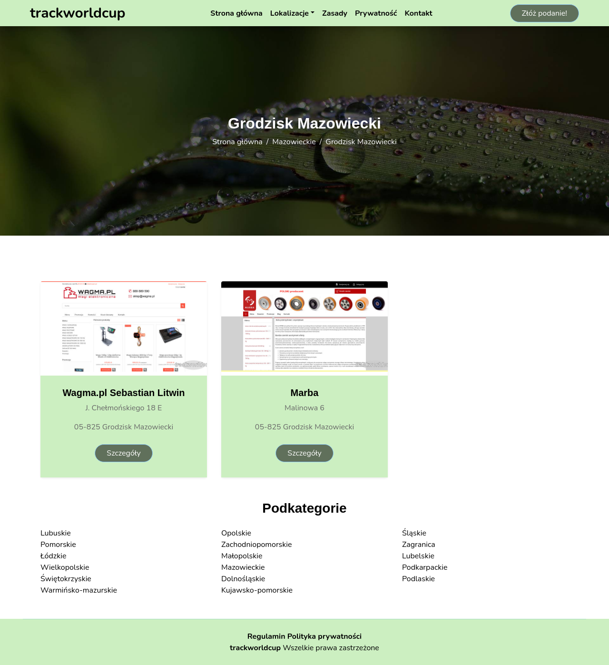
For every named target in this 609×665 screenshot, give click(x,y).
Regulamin (266, 636)
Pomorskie (58, 544)
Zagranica (418, 544)
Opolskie (236, 533)
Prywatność (376, 13)
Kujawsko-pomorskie (257, 590)
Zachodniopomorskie (256, 544)
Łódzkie (53, 556)
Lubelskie (418, 556)
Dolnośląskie (243, 579)
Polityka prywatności (324, 636)
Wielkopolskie (64, 567)
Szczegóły (123, 453)
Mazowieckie (294, 142)
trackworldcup (255, 648)
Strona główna (236, 13)
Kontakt (418, 13)
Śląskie (414, 533)
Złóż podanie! (544, 13)
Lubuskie (55, 533)
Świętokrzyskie (65, 579)
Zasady (334, 13)
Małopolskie (242, 556)
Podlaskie (418, 579)
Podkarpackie (425, 567)
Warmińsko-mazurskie (78, 590)
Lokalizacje (289, 13)
